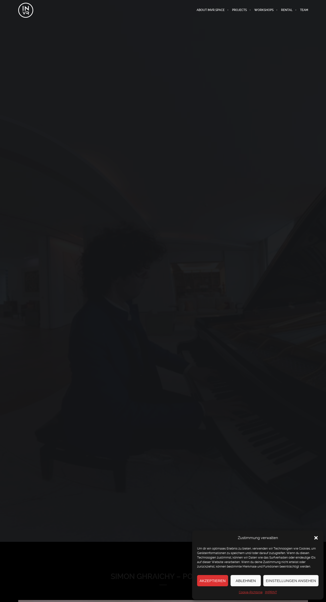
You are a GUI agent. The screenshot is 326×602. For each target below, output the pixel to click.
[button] (316, 537)
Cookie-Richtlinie (251, 592)
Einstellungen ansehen (291, 581)
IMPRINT (271, 592)
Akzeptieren (213, 581)
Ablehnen (246, 581)
